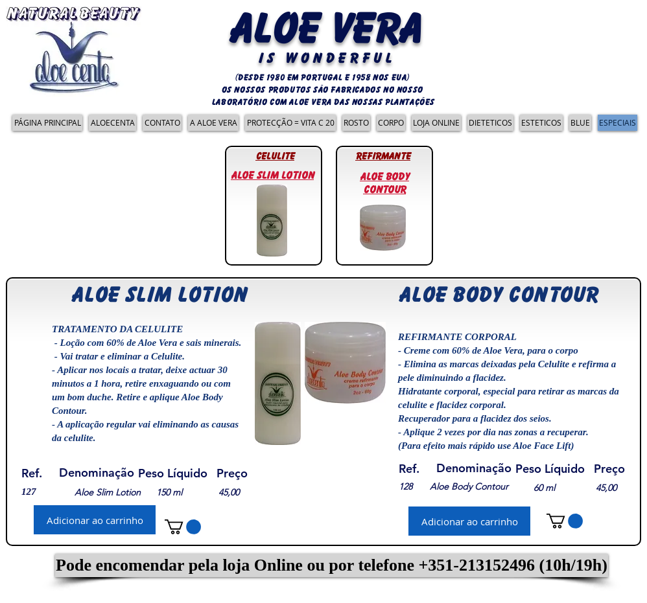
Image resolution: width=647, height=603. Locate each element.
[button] (331, 565)
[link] (183, 526)
